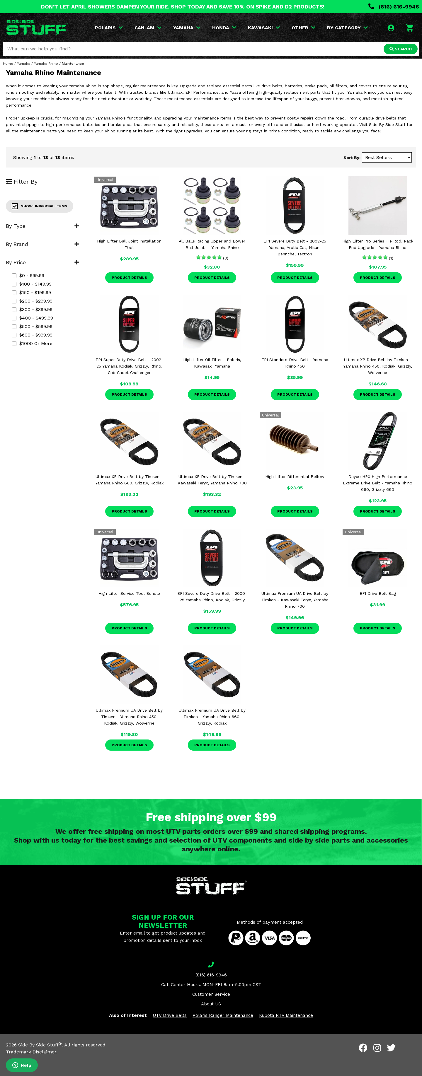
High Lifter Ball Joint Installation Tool (129, 244)
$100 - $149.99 (32, 284)
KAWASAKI (264, 27)
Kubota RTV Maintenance (286, 1015)
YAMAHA (186, 27)
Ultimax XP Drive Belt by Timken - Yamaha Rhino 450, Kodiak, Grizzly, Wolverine (377, 366)
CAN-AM (148, 27)
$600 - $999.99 (32, 335)
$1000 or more (32, 343)
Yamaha (23, 64)
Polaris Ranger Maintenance (223, 1015)
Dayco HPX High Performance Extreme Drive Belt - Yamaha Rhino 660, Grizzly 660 (377, 483)
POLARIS (109, 27)
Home (8, 64)
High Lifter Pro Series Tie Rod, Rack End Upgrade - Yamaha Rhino (377, 244)
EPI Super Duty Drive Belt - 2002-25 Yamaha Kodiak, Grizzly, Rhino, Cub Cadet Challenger (129, 366)
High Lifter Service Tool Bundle (129, 593)
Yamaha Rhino (46, 64)
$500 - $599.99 (32, 326)
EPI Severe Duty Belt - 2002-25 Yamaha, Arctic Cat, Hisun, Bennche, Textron (294, 247)
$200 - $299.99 (32, 301)
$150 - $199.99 (31, 292)
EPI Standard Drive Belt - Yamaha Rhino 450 (294, 362)
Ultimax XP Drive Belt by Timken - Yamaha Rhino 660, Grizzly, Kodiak (129, 479)
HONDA (224, 27)
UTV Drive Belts (170, 1015)
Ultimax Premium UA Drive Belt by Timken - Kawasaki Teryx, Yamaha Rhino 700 (295, 600)
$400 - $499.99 (32, 318)
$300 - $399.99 (32, 309)
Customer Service (211, 994)
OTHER (303, 27)
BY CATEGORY (347, 27)
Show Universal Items (39, 206)
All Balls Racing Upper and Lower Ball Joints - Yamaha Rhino (212, 244)
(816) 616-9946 (393, 7)
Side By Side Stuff (40, 1045)
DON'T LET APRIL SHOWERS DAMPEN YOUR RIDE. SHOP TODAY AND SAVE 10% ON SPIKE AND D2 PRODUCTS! (182, 7)
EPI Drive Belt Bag (378, 593)
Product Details (129, 278)
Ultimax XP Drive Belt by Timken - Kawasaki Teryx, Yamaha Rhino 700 (212, 479)
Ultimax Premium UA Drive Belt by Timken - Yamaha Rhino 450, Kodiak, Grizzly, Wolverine (129, 716)
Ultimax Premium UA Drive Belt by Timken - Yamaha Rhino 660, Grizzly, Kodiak (212, 716)
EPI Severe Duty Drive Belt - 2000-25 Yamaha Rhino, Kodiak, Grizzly (212, 596)
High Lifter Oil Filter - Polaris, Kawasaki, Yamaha (212, 362)
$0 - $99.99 (28, 275)
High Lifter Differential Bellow (294, 476)
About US (211, 1004)
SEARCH (400, 49)
